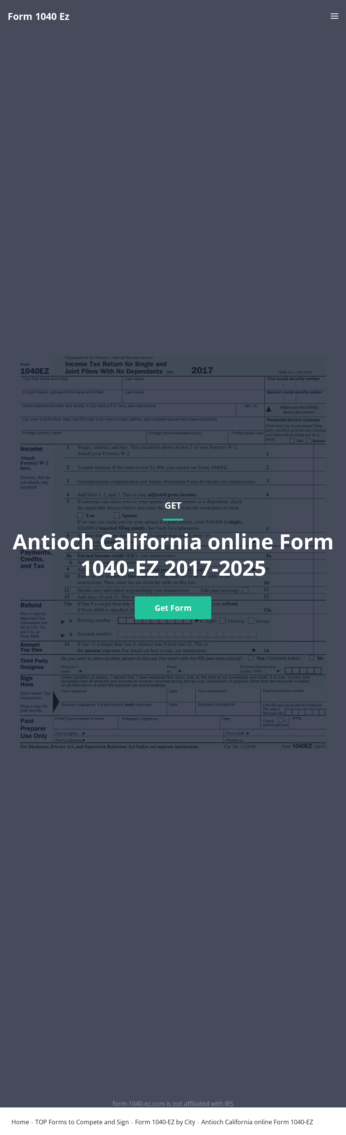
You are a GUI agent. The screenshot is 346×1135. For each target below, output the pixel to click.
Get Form (173, 608)
